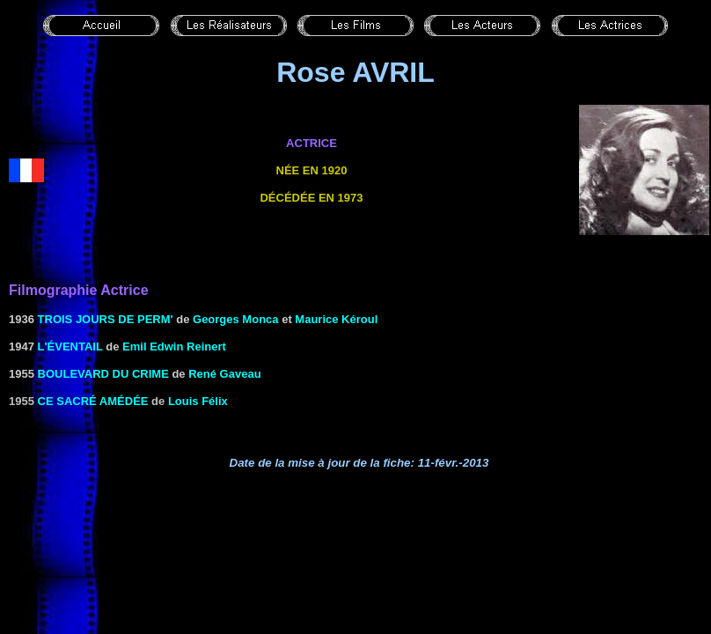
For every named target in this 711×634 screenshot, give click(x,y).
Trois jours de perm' (105, 319)
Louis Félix (198, 401)
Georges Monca (236, 319)
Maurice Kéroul (336, 319)
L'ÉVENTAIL (70, 346)
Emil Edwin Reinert (174, 346)
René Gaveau (224, 373)
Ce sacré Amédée (93, 401)
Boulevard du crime (103, 373)
